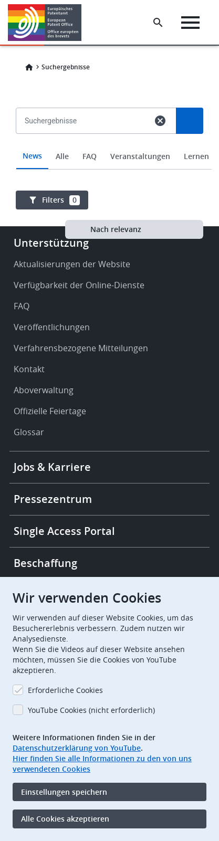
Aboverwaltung (44, 390)
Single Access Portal (64, 531)
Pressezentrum (53, 499)
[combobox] (109, 145)
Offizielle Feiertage (50, 411)
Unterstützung (51, 243)
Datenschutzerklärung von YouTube (77, 748)
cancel (160, 120)
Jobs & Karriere (52, 467)
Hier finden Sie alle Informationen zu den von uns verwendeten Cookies (102, 763)
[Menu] (190, 23)
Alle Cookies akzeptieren (65, 819)
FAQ (89, 156)
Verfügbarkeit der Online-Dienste (79, 285)
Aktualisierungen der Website (72, 264)
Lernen (196, 156)
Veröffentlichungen (52, 327)
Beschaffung (45, 563)
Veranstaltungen (140, 156)
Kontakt (29, 369)
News (32, 156)
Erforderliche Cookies (65, 690)
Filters (61, 200)
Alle (62, 156)
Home (29, 67)
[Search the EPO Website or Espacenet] (158, 22)
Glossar (29, 432)
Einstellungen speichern (64, 792)
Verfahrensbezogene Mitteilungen (81, 348)
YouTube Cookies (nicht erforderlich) (91, 710)
